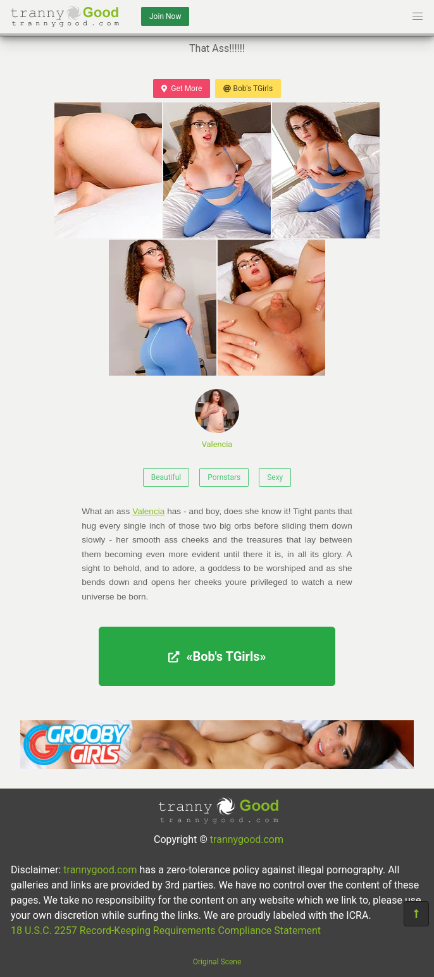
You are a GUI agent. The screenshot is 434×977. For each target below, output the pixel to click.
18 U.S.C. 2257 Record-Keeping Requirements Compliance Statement (166, 931)
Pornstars (224, 477)
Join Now (165, 16)
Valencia (217, 419)
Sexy (275, 477)
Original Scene (217, 961)
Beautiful (166, 477)
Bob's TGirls (248, 88)
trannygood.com (246, 839)
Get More (181, 88)
